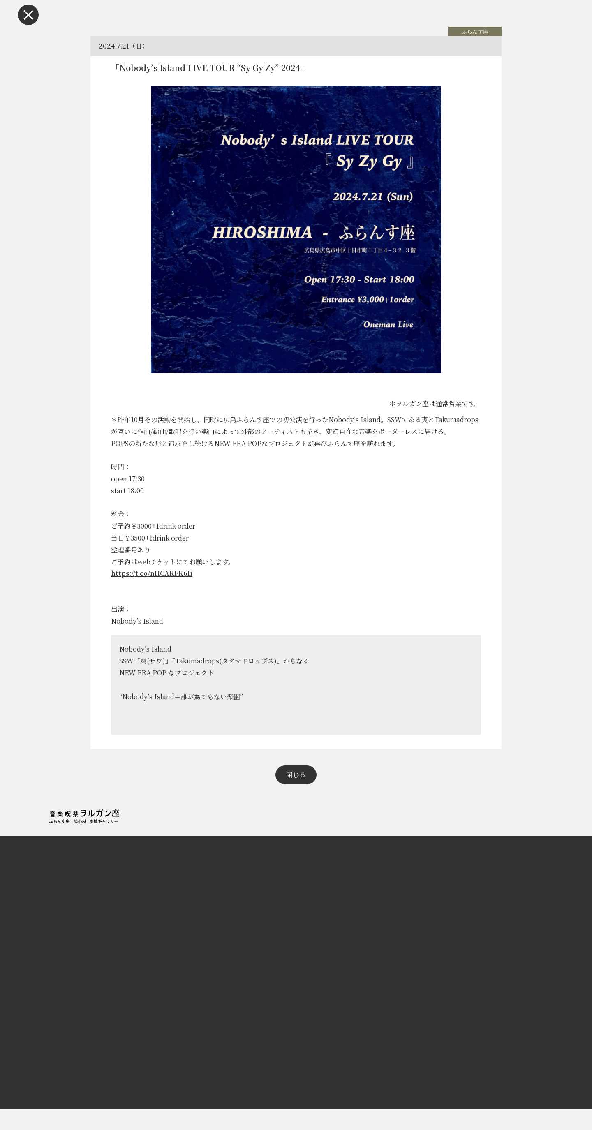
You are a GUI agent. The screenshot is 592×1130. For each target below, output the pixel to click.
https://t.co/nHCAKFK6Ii (156, 583)
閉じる (296, 795)
